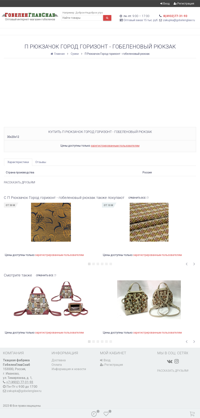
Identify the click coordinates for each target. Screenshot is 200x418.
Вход (165, 3)
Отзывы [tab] (40, 162)
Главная (58, 53)
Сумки (75, 53)
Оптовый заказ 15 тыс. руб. (141, 20)
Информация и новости (69, 369)
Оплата (57, 365)
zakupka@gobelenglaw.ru (179, 20)
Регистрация (184, 3)
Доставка (59, 360)
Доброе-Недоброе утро (89, 12)
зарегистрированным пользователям (115, 145)
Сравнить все (138, 197)
